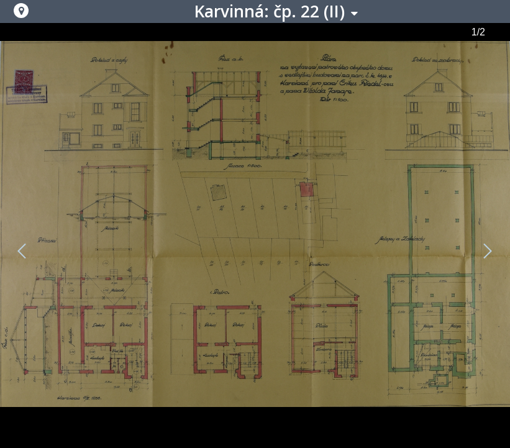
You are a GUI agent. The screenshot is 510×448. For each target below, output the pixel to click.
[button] (21, 10)
